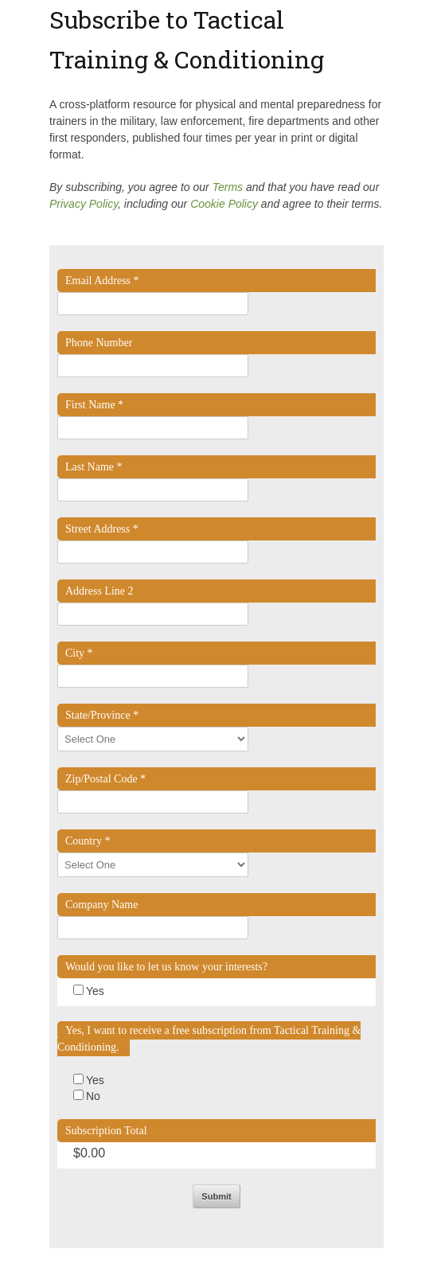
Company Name (101, 905)
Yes (95, 991)
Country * (87, 841)
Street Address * (101, 529)
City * (79, 653)
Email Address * (102, 281)
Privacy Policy (83, 203)
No (93, 1096)
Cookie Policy (224, 203)
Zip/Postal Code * (105, 779)
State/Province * (101, 715)
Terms (228, 187)
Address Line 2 (99, 591)
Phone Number (98, 343)
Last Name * (94, 467)
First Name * (94, 405)
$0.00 (89, 1153)
